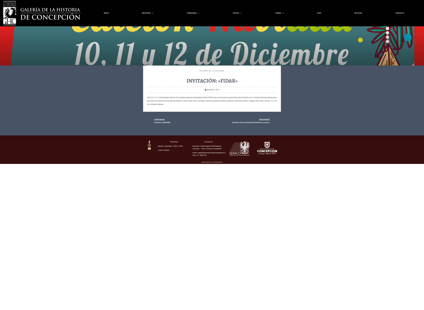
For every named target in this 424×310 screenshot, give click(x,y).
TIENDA (279, 13)
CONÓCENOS (193, 13)
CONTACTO (399, 13)
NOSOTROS (148, 13)
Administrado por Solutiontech (212, 162)
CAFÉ (319, 13)
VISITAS (237, 13)
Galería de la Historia (212, 71)
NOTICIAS (358, 13)
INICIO (106, 13)
